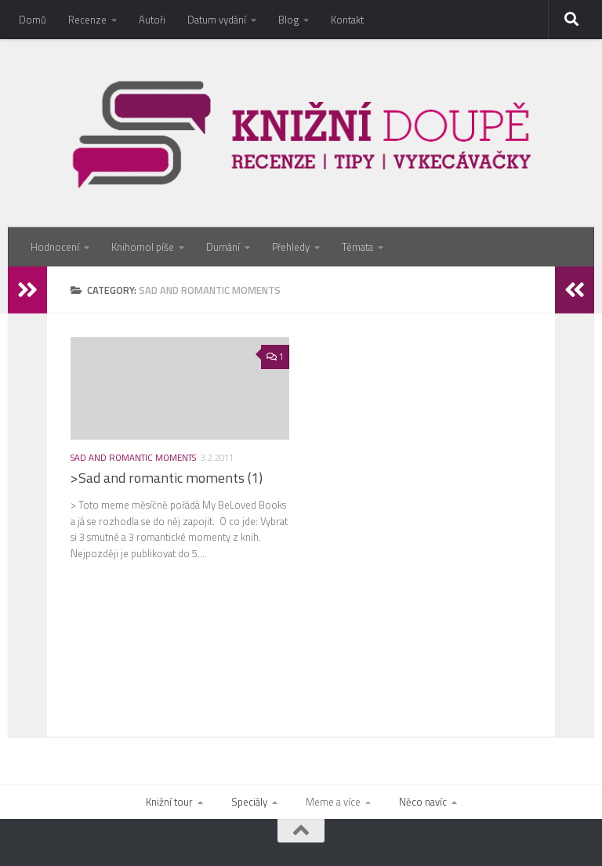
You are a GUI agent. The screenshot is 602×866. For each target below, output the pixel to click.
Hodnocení (55, 247)
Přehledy (291, 247)
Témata (357, 247)
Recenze (87, 19)
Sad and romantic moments (133, 457)
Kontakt (347, 19)
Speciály (249, 802)
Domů (32, 19)
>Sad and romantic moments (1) (167, 477)
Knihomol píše (142, 247)
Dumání (223, 247)
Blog (288, 19)
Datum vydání (216, 19)
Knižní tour (169, 802)
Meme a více (333, 802)
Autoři (152, 19)
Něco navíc (423, 802)
